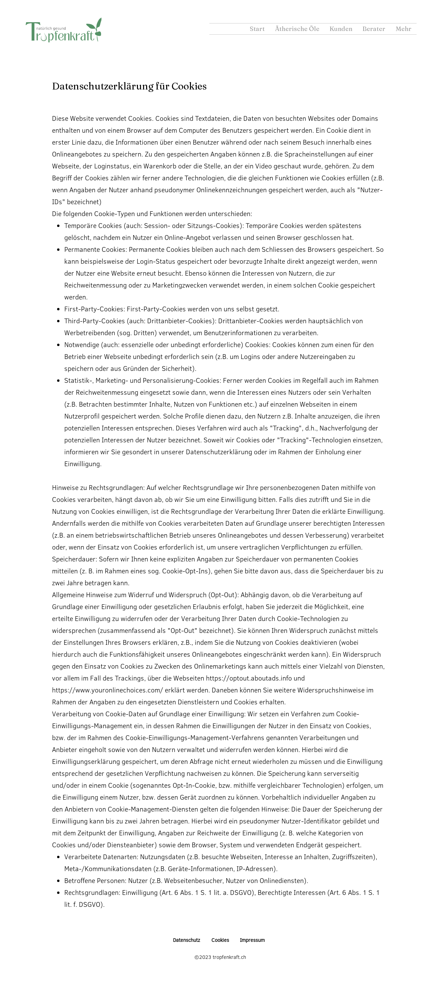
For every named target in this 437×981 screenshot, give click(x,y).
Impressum (252, 940)
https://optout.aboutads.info (249, 678)
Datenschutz (186, 940)
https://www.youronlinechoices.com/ (107, 689)
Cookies (220, 940)
